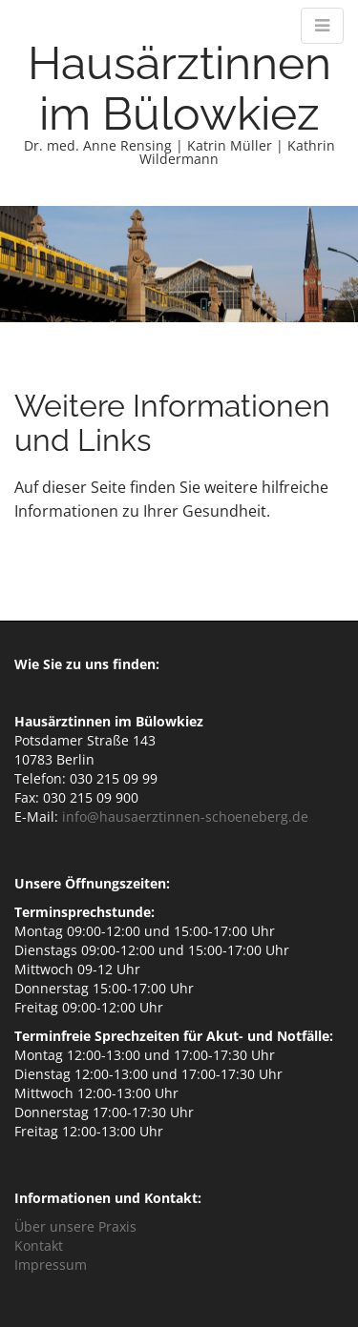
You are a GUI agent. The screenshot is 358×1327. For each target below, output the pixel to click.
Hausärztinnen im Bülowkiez (179, 88)
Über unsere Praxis (75, 1226)
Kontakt (38, 1245)
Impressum (50, 1265)
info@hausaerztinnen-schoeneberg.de (185, 816)
